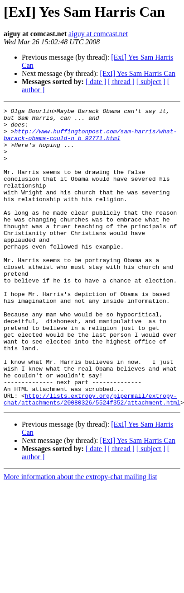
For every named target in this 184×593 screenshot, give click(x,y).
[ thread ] (121, 81)
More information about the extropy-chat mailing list (80, 536)
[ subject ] (150, 81)
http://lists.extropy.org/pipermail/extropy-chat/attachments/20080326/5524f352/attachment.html (92, 458)
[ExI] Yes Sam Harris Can (137, 73)
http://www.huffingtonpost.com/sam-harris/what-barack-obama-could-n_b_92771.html (90, 140)
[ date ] (96, 81)
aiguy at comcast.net (98, 34)
